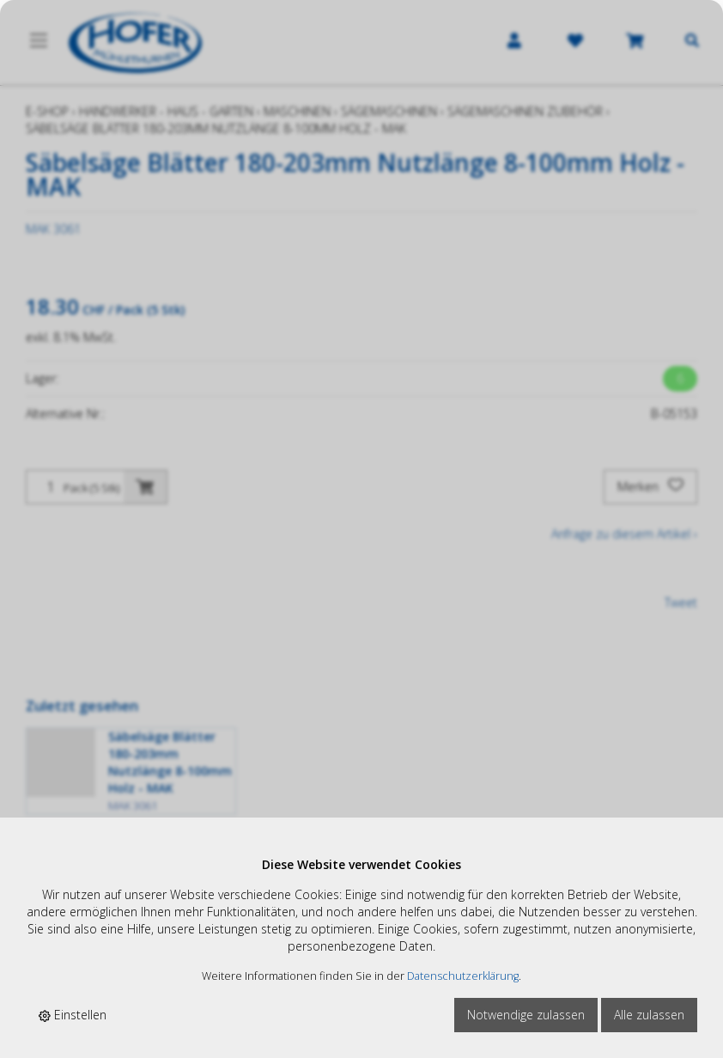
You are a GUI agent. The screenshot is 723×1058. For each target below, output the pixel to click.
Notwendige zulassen (526, 1014)
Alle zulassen (649, 1014)
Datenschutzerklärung (463, 976)
